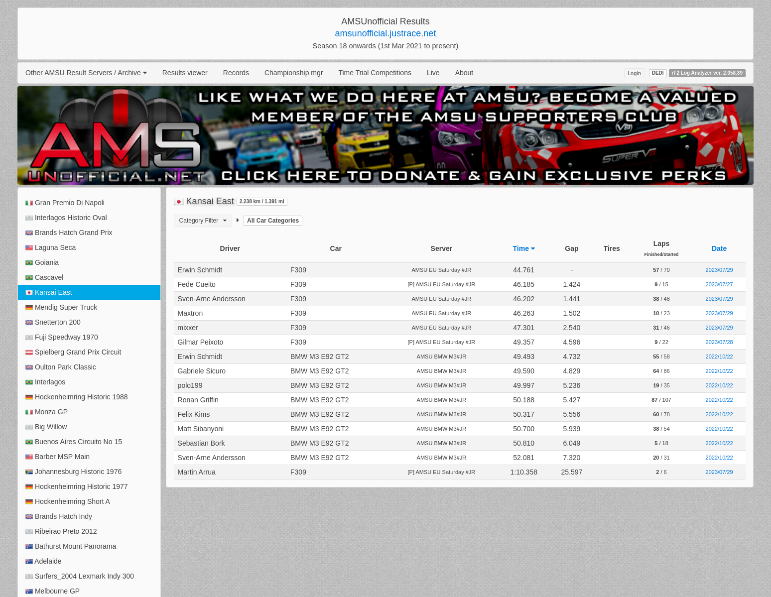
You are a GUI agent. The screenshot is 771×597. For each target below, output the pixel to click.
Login (634, 73)
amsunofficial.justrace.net (385, 33)
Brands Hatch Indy (58, 516)
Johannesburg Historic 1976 (73, 472)
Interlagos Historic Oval (66, 218)
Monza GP (46, 412)
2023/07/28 (719, 342)
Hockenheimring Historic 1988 (76, 397)
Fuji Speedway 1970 (61, 337)
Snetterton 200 (53, 322)
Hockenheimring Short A (67, 501)
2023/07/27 (719, 284)
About (464, 73)
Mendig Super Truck (61, 307)
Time (524, 248)
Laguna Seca (50, 247)
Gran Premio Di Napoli (65, 203)
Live (433, 73)
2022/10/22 (719, 356)
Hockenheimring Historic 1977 (76, 486)
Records (236, 73)
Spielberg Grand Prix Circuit (73, 352)
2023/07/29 (719, 270)
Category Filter (203, 220)
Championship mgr (293, 73)
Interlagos (45, 382)
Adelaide (43, 561)
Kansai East (48, 292)
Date (719, 248)
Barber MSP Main (57, 457)
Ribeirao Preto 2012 (61, 531)
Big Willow (46, 427)
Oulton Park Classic (60, 367)
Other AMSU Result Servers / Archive (86, 73)
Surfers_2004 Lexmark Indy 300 (79, 576)
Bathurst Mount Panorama (70, 546)
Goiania (42, 262)
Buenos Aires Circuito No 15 (73, 442)
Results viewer (185, 73)
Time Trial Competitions (374, 73)
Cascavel (44, 277)
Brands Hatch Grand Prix (69, 233)
